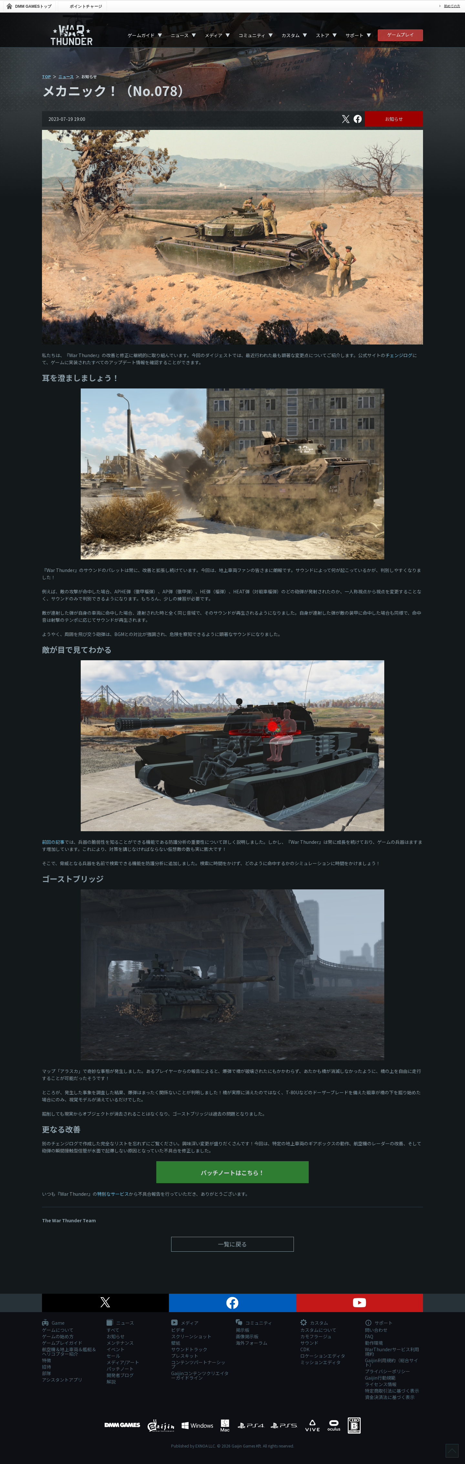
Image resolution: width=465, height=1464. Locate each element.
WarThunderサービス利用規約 (392, 1351)
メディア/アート (123, 1362)
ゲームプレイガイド (62, 1343)
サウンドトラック (189, 1349)
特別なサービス (113, 1194)
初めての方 (452, 6)
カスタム (291, 35)
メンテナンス (120, 1343)
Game (53, 1323)
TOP (46, 76)
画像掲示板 (247, 1336)
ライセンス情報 (381, 1384)
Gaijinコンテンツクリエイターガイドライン (200, 1375)
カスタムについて (318, 1330)
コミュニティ (252, 35)
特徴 (46, 1360)
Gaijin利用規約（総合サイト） (391, 1362)
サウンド (309, 1343)
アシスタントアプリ (62, 1379)
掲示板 (242, 1330)
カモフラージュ (316, 1336)
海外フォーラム (251, 1343)
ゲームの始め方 (58, 1336)
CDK (304, 1349)
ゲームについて (58, 1330)
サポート (355, 35)
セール (113, 1355)
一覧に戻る (232, 1244)
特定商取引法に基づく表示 (392, 1390)
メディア (213, 35)
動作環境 (374, 1343)
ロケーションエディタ (322, 1355)
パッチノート (120, 1368)
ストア (322, 35)
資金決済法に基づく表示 (390, 1397)
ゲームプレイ (400, 34)
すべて (113, 1330)
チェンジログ (398, 355)
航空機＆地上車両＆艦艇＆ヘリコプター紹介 (69, 1351)
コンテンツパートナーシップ (198, 1364)
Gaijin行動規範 (380, 1377)
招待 (46, 1366)
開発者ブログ (120, 1375)
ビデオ (178, 1330)
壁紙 (175, 1343)
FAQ (369, 1336)
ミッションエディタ (320, 1362)
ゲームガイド (141, 35)
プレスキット (184, 1355)
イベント (116, 1349)
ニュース (180, 35)
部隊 (46, 1373)
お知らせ (394, 119)
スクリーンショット (191, 1336)
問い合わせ (376, 1330)
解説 (111, 1381)
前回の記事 (53, 842)
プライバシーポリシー (387, 1371)
